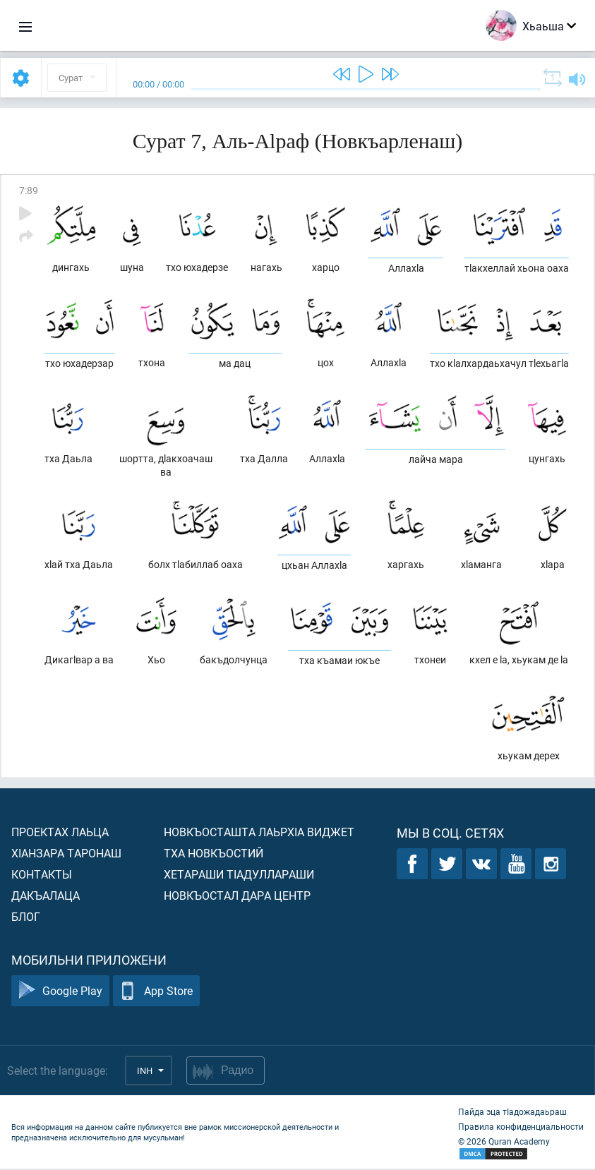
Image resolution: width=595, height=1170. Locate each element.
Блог (25, 917)
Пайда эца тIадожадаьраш (512, 1112)
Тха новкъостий (213, 854)
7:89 (28, 190)
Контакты (41, 875)
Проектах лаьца (60, 833)
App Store (156, 992)
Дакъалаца (45, 896)
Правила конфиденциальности (521, 1127)
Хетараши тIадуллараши (239, 875)
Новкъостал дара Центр (237, 896)
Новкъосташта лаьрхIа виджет (259, 833)
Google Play (60, 992)
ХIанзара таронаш (66, 854)
